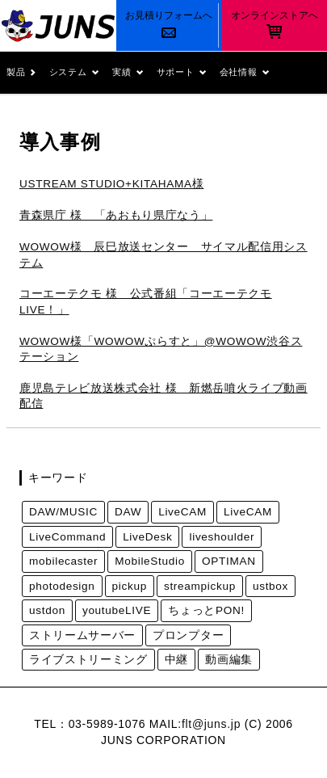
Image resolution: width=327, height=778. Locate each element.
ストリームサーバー (82, 635)
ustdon (47, 610)
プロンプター (188, 635)
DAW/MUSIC (63, 512)
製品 (21, 72)
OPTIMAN (229, 561)
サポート (182, 72)
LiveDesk (147, 537)
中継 (176, 660)
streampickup (200, 586)
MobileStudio (150, 561)
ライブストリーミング (88, 660)
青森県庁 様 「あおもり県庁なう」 (115, 215)
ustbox (270, 586)
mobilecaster (63, 561)
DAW (128, 512)
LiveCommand (67, 537)
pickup (129, 586)
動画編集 (229, 660)
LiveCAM (182, 512)
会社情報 (245, 72)
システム (74, 72)
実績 (128, 72)
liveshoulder (221, 537)
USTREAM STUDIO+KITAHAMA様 (111, 184)
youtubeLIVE (116, 610)
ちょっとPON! (206, 610)
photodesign (62, 586)
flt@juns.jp (211, 723)
